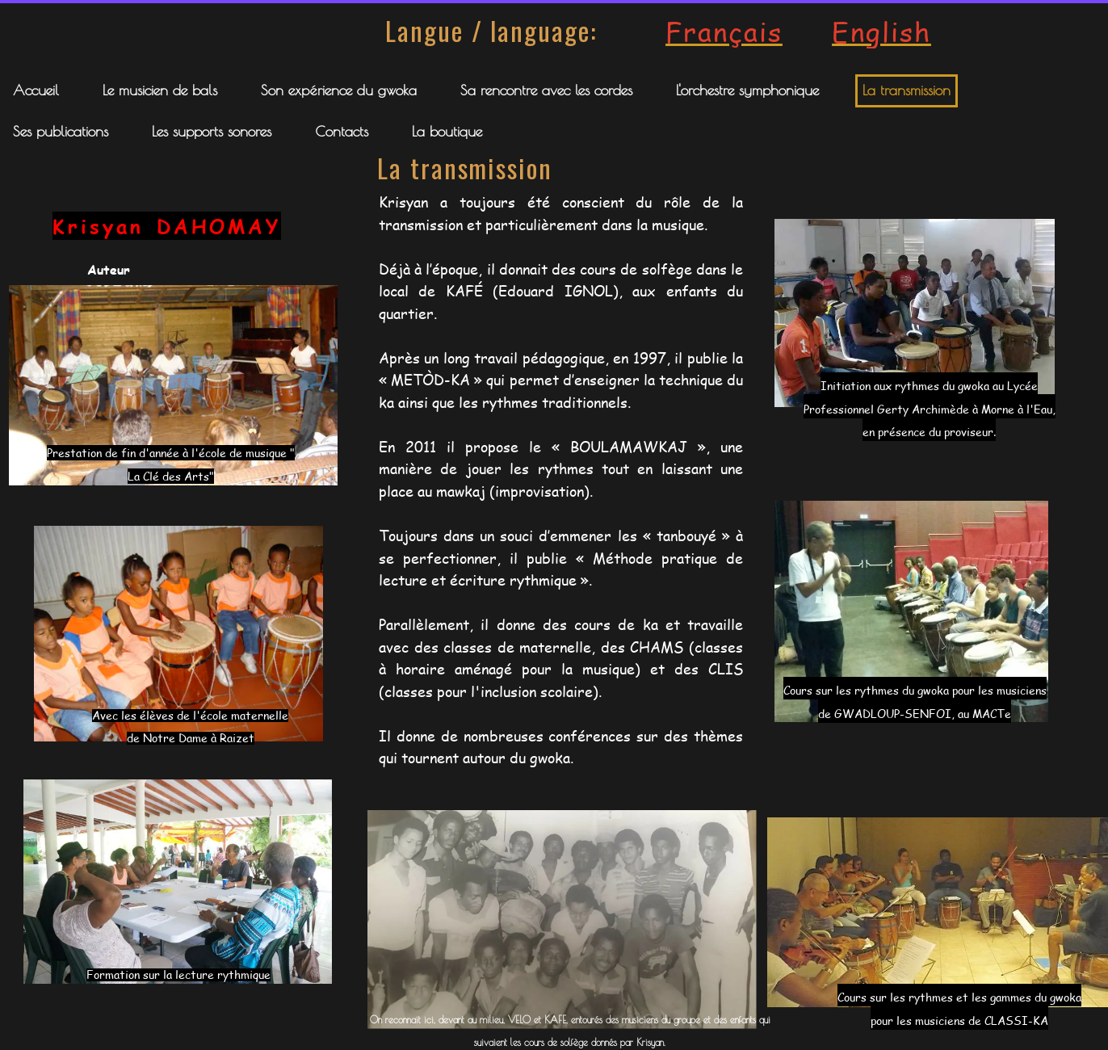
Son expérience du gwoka (339, 90)
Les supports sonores (211, 131)
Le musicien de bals (160, 90)
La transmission (906, 90)
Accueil (36, 90)
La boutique (447, 131)
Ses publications (60, 131)
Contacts (341, 131)
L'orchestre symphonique (747, 90)
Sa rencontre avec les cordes (546, 90)
